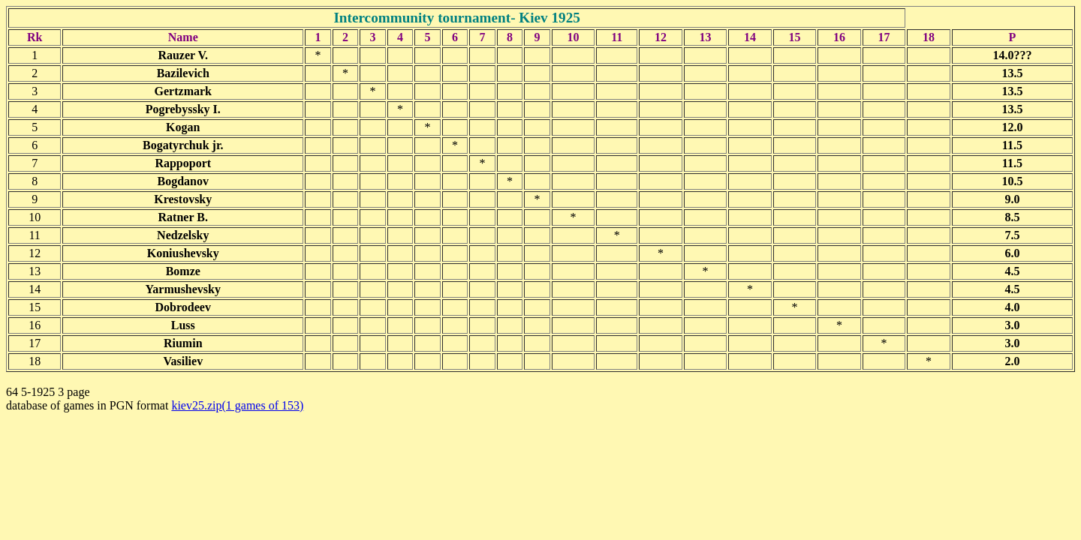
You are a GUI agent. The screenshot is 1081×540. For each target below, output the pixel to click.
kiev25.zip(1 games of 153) (237, 405)
